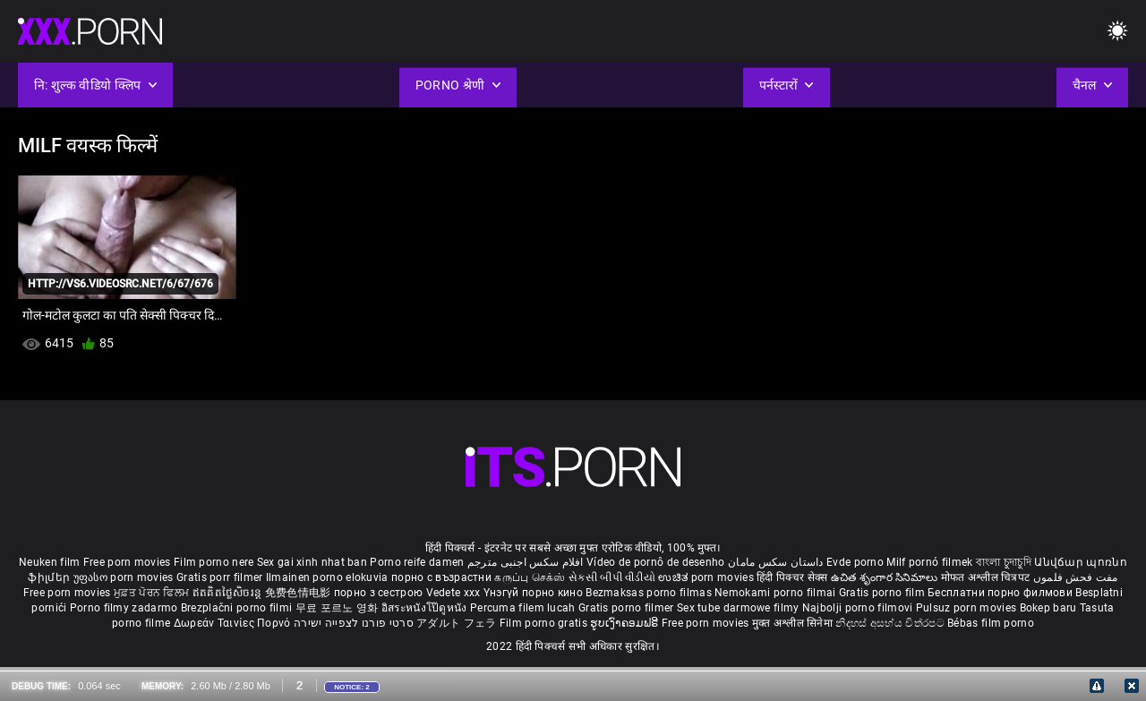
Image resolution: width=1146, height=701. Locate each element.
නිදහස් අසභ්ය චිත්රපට (891, 623)
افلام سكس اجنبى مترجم (525, 562)
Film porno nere (214, 562)
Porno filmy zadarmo (125, 608)
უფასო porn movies (124, 577)
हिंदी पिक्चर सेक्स (792, 577)
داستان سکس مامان (776, 562)
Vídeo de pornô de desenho (655, 562)
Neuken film (49, 562)
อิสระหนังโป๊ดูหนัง (425, 608)
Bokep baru (1048, 608)
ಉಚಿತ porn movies (707, 577)
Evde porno (855, 562)
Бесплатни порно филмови (1001, 592)
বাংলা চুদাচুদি (1003, 562)
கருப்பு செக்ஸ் (529, 577)
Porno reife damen (417, 562)
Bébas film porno (990, 623)
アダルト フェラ (456, 623)
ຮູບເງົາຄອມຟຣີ (625, 623)
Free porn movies (128, 562)
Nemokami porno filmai (776, 592)
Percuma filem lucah (524, 608)
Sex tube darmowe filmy (738, 608)
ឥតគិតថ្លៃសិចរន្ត (228, 592)
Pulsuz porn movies (968, 608)
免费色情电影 (299, 592)
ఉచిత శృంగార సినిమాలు (886, 577)
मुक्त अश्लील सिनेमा (794, 623)
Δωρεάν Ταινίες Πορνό (234, 623)
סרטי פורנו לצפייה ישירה (354, 623)
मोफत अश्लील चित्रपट (987, 577)
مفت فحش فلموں (1075, 577)
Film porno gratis (545, 623)
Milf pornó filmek (929, 562)
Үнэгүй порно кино (534, 592)
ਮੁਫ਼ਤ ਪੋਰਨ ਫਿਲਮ (153, 592)
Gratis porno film (883, 592)
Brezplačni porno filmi (238, 608)
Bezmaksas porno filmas (650, 592)
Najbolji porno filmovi (857, 608)
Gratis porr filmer (221, 577)
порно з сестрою (378, 592)
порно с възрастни (441, 577)
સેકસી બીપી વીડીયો (612, 577)
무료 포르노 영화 (338, 608)
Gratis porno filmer (627, 608)
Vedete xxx (453, 592)
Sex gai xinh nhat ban (312, 562)
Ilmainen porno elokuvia (328, 577)
